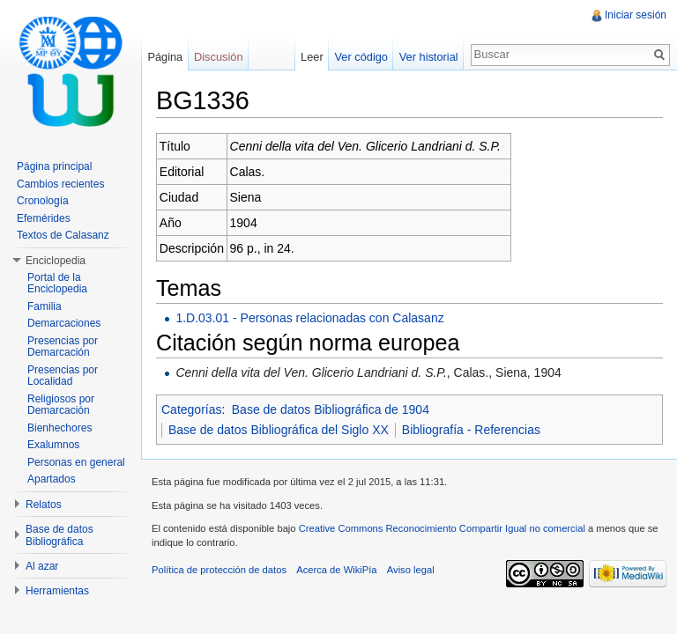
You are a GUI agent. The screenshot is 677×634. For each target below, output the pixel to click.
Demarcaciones (63, 323)
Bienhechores (59, 428)
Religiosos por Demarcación (60, 405)
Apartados (51, 479)
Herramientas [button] (57, 591)
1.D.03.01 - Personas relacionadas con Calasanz (309, 318)
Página (164, 56)
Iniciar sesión (635, 15)
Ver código (360, 56)
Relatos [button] (44, 504)
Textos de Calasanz (63, 235)
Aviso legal (411, 569)
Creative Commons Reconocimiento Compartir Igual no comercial (442, 528)
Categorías (191, 409)
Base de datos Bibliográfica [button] (59, 535)
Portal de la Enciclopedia (57, 283)
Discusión (218, 56)
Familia (44, 306)
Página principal (54, 166)
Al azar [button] (42, 566)
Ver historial (428, 56)
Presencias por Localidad (62, 376)
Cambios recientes (60, 184)
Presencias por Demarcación (62, 347)
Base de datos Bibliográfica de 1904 (330, 409)
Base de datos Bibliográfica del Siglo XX (278, 430)
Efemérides (44, 218)
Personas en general (76, 462)
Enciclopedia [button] (56, 260)
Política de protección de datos (219, 569)
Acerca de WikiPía (336, 569)
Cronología (43, 201)
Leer (312, 56)
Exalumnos (53, 445)
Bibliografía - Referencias (471, 430)
